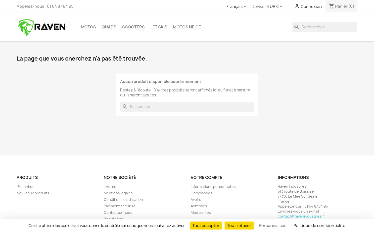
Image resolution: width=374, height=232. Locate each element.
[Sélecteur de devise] (275, 7)
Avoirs (196, 199)
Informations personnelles (213, 186)
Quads (109, 27)
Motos (88, 27)
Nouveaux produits (33, 193)
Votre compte (207, 177)
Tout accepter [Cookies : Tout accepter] (206, 225)
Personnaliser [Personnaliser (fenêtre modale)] (272, 225)
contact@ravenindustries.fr (301, 216)
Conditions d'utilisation (123, 199)
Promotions (27, 186)
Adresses (199, 206)
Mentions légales (118, 193)
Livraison (111, 186)
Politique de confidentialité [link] (319, 225)
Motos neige (187, 27)
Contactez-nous (118, 212)
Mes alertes (201, 212)
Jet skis (158, 27)
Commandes (201, 193)
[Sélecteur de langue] (237, 7)
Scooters (133, 27)
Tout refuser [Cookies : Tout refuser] (239, 225)
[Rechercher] (324, 27)
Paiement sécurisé (120, 206)
